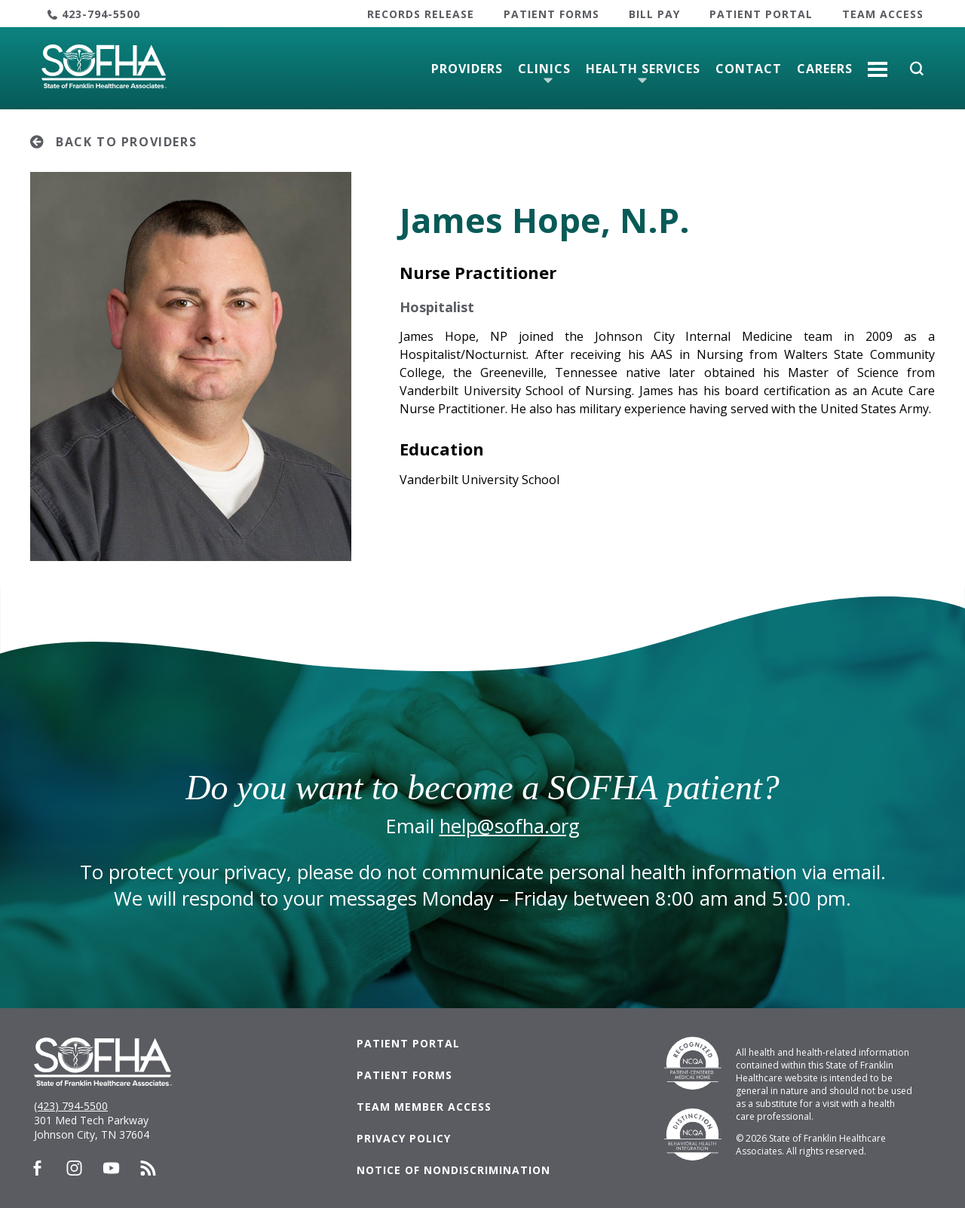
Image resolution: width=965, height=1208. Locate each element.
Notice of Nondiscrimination (453, 1170)
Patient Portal (761, 14)
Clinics (544, 68)
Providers (467, 68)
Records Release (420, 14)
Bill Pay (654, 14)
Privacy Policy (404, 1138)
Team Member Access (424, 1106)
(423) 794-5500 (71, 1106)
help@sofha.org (510, 826)
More (877, 63)
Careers (825, 68)
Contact (748, 68)
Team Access (883, 14)
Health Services (643, 68)
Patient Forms (551, 14)
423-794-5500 (101, 14)
